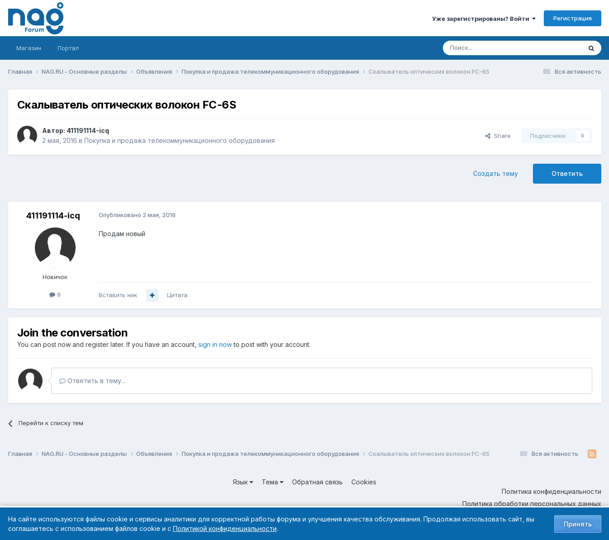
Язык (243, 482)
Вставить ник (118, 294)
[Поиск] (487, 48)
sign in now (215, 344)
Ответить (567, 173)
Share (498, 135)
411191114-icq (88, 130)
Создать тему (495, 173)
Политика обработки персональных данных (531, 503)
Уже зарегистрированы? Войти (484, 18)
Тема (272, 482)
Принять (578, 524)
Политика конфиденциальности (551, 491)
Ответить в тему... (92, 380)
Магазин (28, 48)
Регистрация (572, 18)
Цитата (177, 294)
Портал (68, 48)
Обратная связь (317, 482)
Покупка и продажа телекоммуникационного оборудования (179, 140)
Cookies (363, 482)
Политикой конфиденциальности (225, 528)
